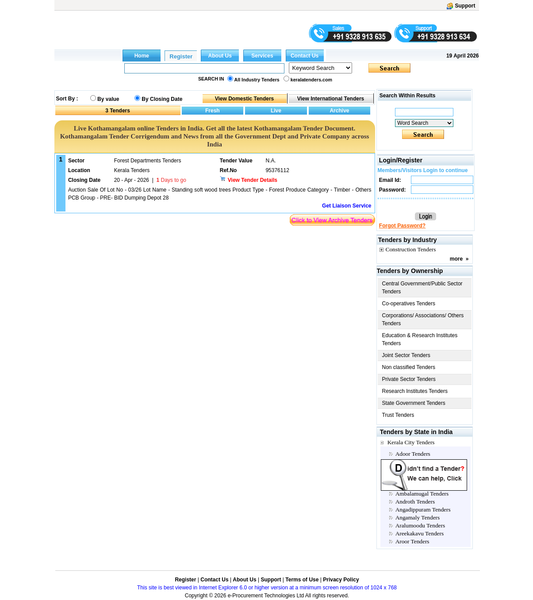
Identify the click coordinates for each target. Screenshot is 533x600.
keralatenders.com (311, 79)
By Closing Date (162, 99)
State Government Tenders (413, 403)
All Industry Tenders (257, 79)
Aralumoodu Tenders (420, 525)
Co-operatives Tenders (409, 303)
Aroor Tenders (412, 541)
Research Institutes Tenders (415, 391)
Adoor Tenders (412, 453)
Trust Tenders (398, 415)
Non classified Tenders (409, 367)
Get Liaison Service (346, 206)
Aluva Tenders (412, 485)
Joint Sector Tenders (406, 355)
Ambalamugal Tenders (422, 493)
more (456, 259)
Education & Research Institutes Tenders (420, 339)
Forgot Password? (402, 226)
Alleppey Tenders (416, 477)
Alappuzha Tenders (418, 461)
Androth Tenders (415, 501)
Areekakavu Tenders (419, 533)
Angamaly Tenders (417, 517)
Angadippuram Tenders (423, 509)
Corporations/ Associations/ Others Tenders (423, 319)
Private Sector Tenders (409, 379)
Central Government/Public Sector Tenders (422, 288)
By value (108, 99)
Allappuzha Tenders (419, 469)
